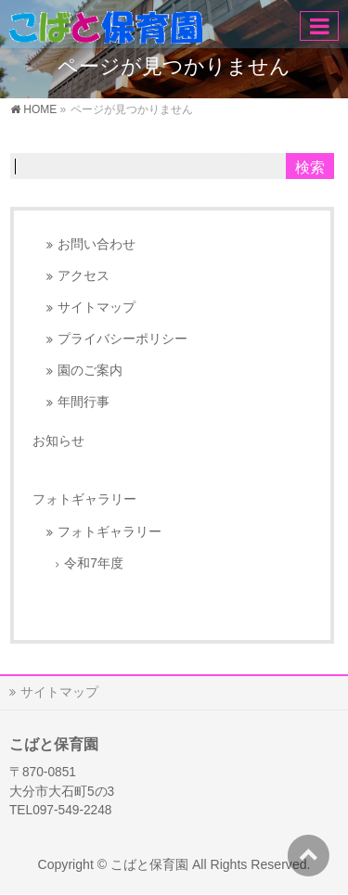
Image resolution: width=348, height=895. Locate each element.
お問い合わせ (96, 244)
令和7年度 (93, 563)
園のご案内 (90, 370)
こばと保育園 (149, 864)
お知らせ (58, 440)
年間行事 (84, 402)
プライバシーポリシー (122, 339)
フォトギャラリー (109, 532)
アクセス (84, 276)
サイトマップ (96, 307)
